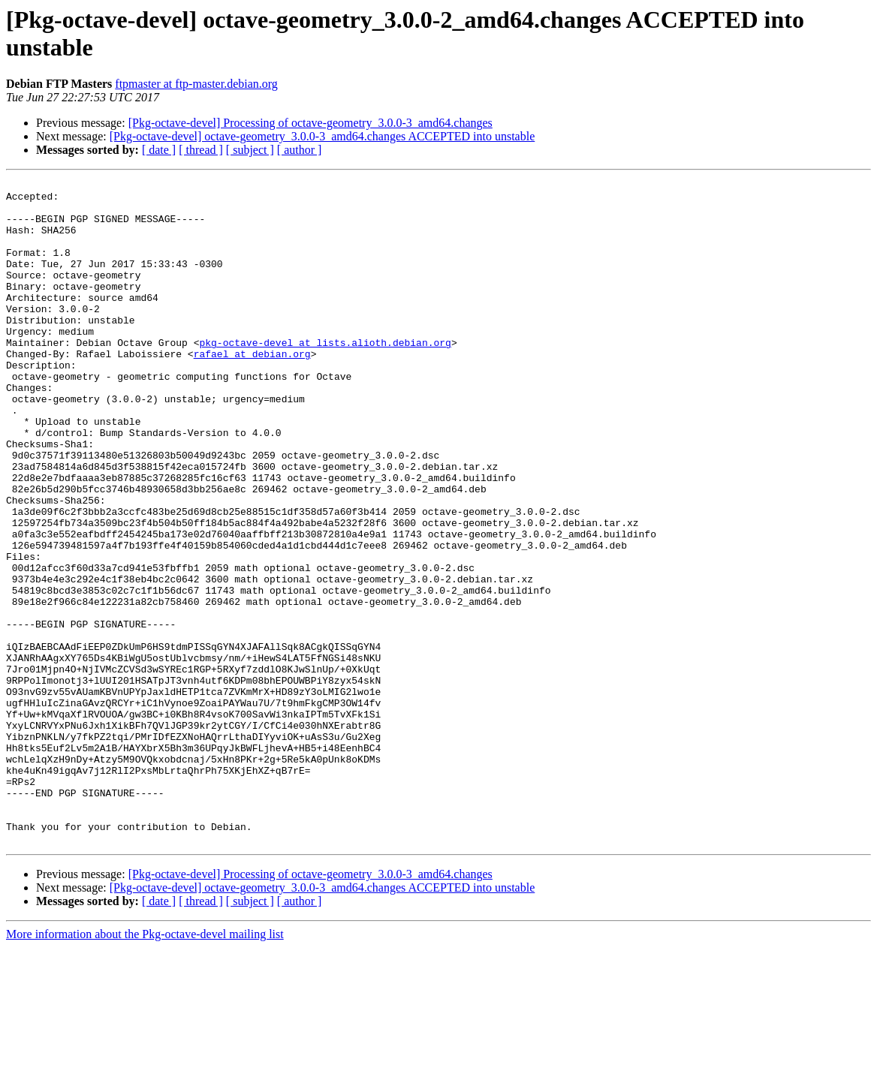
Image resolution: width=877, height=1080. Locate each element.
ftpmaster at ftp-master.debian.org (196, 83)
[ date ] (159, 149)
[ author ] (299, 149)
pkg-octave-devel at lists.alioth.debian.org (325, 376)
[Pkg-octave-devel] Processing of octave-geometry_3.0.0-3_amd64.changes (310, 122)
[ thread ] (201, 149)
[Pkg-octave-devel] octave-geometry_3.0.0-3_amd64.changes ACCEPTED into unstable (322, 136)
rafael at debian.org (252, 389)
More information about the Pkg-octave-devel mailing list (145, 1066)
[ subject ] (250, 149)
